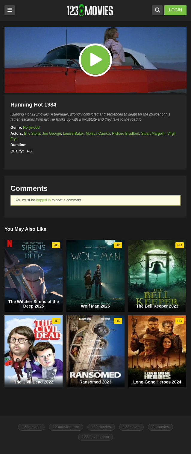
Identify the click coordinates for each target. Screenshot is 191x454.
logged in (43, 200)
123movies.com (95, 437)
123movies (31, 427)
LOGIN (175, 10)
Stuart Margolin (153, 133)
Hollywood (31, 127)
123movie (131, 427)
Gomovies (160, 427)
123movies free (66, 427)
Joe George (51, 133)
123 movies (101, 427)
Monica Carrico (98, 133)
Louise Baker (73, 133)
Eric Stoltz (32, 133)
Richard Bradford (125, 133)
